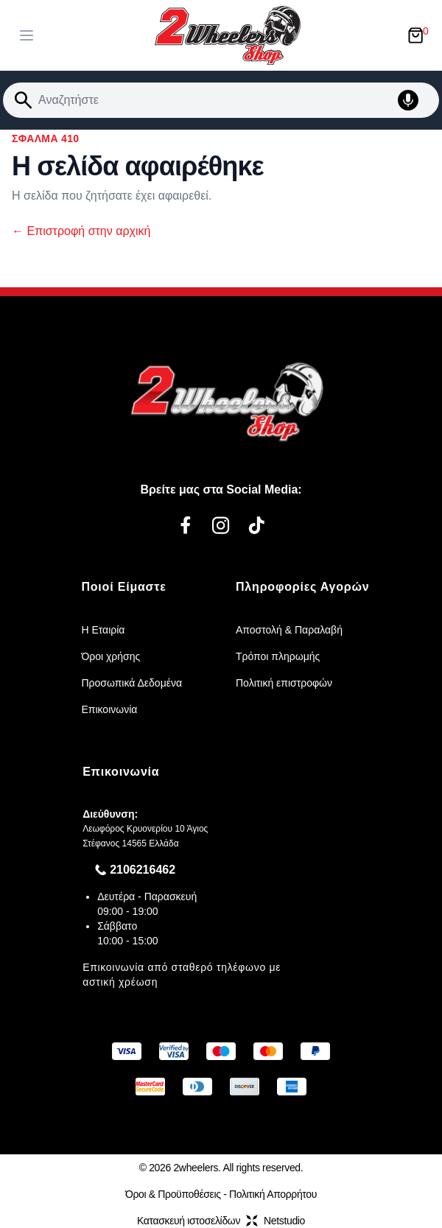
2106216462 (142, 869)
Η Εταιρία (102, 630)
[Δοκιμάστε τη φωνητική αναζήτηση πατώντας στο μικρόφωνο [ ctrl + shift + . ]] (415, 100)
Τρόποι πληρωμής (278, 656)
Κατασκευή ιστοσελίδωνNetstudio (221, 1221)
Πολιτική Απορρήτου (273, 1194)
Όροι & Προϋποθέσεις (173, 1194)
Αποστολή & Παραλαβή (289, 630)
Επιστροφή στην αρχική (81, 231)
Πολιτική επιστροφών (284, 683)
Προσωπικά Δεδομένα (131, 683)
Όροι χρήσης (110, 656)
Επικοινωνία (109, 709)
